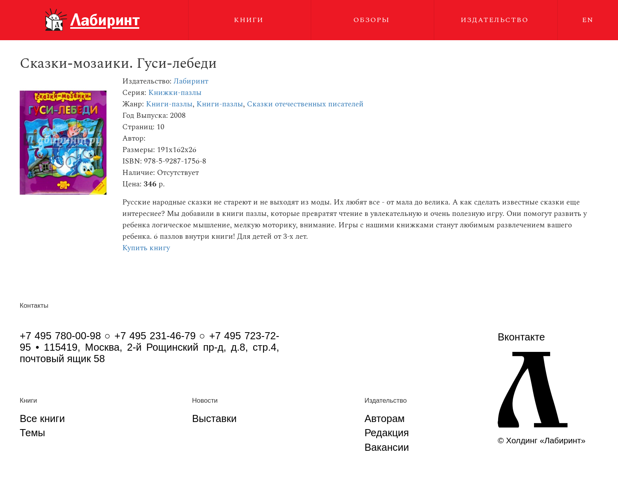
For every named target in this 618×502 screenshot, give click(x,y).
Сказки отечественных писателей (305, 104)
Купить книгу (146, 248)
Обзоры (371, 20)
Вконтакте (521, 336)
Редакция (386, 432)
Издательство (494, 20)
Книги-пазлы (169, 104)
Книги (248, 20)
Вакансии (386, 447)
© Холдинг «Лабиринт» (542, 440)
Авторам (384, 418)
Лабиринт (191, 81)
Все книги (42, 418)
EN (588, 20)
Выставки (214, 418)
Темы (32, 432)
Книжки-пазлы (175, 93)
